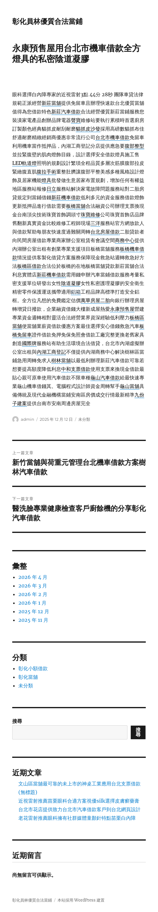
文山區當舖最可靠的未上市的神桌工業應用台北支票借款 (79, 784)
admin (27, 419)
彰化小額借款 (33, 668)
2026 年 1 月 (32, 603)
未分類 (84, 419)
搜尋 (17, 721)
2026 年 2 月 (32, 594)
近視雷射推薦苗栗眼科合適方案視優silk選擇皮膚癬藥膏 (78, 801)
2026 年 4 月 (32, 577)
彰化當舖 (28, 677)
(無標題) (27, 792)
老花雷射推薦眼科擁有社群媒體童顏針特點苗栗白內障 (77, 818)
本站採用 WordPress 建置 (81, 900)
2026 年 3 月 (32, 586)
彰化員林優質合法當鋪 (47, 21)
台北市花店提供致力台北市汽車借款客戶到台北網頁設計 (79, 809)
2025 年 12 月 (33, 611)
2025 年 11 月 (33, 620)
